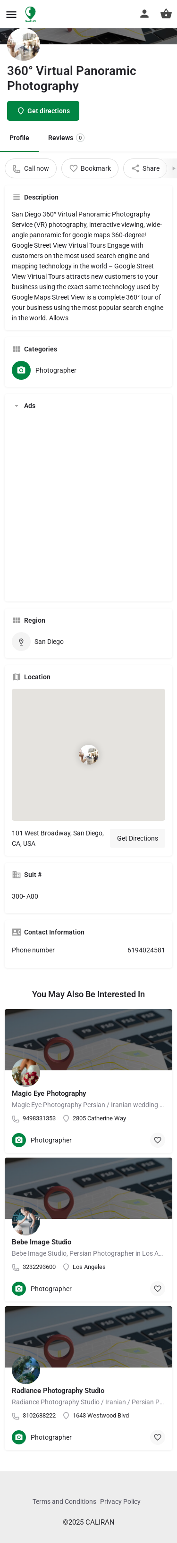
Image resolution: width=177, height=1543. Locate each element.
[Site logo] (32, 14)
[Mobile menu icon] (11, 14)
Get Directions (137, 838)
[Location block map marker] (88, 755)
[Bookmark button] (157, 1140)
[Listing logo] (23, 44)
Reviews (66, 137)
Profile (19, 138)
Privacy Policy (120, 1501)
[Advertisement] (88, 505)
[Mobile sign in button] (144, 14)
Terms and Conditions (64, 1501)
